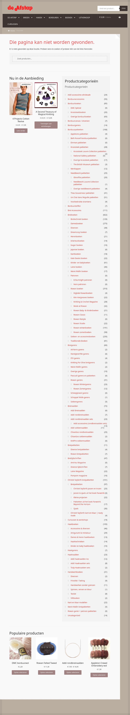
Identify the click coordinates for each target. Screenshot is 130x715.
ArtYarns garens (77, 349)
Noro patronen (80, 284)
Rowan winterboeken (82, 327)
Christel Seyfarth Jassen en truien (87, 488)
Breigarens (72, 345)
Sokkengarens (77, 401)
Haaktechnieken (77, 541)
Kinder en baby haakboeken (82, 546)
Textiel (73, 593)
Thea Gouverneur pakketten (82, 193)
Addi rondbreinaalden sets (82, 419)
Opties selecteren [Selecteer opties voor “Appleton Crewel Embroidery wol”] (99, 675)
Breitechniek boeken (79, 219)
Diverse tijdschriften (79, 467)
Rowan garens (77, 380)
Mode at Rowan (80, 306)
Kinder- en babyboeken (80, 262)
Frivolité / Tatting (78, 580)
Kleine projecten (80, 497)
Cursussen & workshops (78, 520)
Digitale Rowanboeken (83, 293)
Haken (39, 17)
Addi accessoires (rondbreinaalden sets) (90, 423)
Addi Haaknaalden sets (80, 563)
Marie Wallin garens (79, 367)
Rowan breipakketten (80, 454)
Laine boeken (76, 267)
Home (12, 31)
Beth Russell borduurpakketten (84, 138)
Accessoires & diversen (80, 528)
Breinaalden (73, 406)
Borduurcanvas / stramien (79, 121)
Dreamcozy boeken (79, 232)
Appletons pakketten (79, 134)
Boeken (68, 17)
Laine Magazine (77, 471)
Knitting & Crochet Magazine (86, 301)
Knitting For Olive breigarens (83, 362)
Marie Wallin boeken (79, 271)
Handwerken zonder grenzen (83, 585)
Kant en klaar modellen (77, 602)
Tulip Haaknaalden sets (80, 567)
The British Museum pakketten (86, 164)
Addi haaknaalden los (80, 559)
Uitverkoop (84, 17)
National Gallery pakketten (85, 155)
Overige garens (77, 371)
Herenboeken (76, 236)
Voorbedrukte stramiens (81, 201)
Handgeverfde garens (80, 354)
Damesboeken (77, 223)
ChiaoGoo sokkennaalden (81, 436)
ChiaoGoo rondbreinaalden (82, 432)
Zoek (124, 8)
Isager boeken (77, 245)
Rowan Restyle (80, 319)
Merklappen (76, 168)
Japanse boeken (77, 249)
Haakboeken (73, 524)
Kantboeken (76, 254)
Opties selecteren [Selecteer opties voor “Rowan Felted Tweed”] (46, 672)
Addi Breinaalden (78, 410)
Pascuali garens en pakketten (83, 375)
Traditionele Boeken (79, 341)
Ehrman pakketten (78, 142)
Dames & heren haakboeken (82, 537)
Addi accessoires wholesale (79, 94)
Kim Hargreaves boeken (84, 297)
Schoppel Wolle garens (80, 397)
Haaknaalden (73, 554)
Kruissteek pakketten (79, 147)
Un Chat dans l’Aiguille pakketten (84, 197)
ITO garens (75, 358)
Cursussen (13, 24)
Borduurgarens (74, 125)
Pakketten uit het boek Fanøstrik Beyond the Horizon (87, 502)
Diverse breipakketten (80, 449)
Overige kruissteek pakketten (86, 160)
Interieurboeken (77, 241)
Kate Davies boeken (79, 258)
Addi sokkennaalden (79, 428)
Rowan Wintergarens (82, 384)
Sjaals (76, 508)
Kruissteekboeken (78, 112)
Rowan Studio (79, 323)
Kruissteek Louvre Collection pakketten (90, 151)
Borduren (54, 17)
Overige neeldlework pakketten (87, 188)
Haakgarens (73, 550)
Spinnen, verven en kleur (81, 589)
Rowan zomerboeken (82, 332)
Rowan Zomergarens (82, 388)
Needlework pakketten (80, 173)
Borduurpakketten (75, 129)
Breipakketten (74, 445)
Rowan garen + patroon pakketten (82, 611)
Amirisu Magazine (78, 462)
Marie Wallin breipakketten (79, 606)
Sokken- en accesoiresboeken (83, 336)
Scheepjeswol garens (79, 393)
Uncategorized (74, 615)
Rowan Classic (79, 314)
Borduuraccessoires (76, 99)
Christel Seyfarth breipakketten (81, 480)
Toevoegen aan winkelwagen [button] (46, 125)
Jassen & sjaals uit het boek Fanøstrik (89, 493)
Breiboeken (72, 215)
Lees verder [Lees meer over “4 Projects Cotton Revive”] (21, 131)
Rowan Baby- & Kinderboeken (86, 310)
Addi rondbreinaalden (80, 415)
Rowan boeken (77, 288)
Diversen (74, 228)
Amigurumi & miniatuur (81, 533)
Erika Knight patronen (83, 280)
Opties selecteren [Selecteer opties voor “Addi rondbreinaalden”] (72, 672)
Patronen (74, 275)
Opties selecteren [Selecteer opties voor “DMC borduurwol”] (20, 672)
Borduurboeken (74, 103)
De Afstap (12, 17)
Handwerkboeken (75, 572)
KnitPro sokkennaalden (80, 441)
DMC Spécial (76, 108)
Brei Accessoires (74, 210)
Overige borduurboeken (81, 116)
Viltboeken (75, 598)
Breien (26, 17)
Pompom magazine (79, 475)
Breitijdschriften (74, 458)
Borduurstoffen (74, 206)
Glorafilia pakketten (82, 177)
